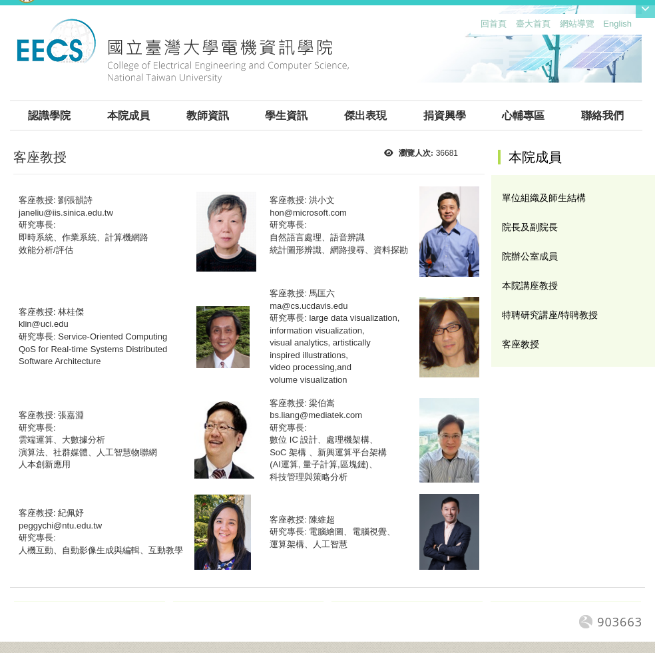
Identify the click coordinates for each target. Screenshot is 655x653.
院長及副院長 (530, 227)
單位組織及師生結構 (544, 197)
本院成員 (128, 115)
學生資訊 (286, 115)
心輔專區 (523, 115)
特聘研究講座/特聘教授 (550, 315)
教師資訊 (207, 115)
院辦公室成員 (530, 256)
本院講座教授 (530, 285)
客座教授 (520, 344)
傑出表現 (365, 115)
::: (477, 27)
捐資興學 (444, 115)
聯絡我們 (602, 115)
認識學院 (49, 115)
